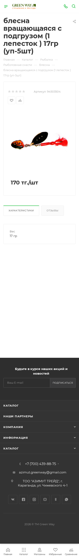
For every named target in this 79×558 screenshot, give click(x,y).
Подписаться (63, 382)
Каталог (11, 405)
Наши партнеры (18, 416)
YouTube (45, 499)
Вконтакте (12, 499)
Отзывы (53, 210)
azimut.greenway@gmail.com (42, 472)
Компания (13, 427)
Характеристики (21, 210)
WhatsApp (66, 499)
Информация (15, 437)
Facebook (23, 499)
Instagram (34, 499)
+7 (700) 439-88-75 (40, 464)
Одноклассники (55, 499)
